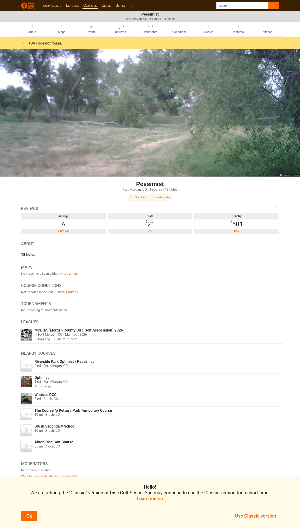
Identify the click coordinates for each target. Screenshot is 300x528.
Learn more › (150, 498)
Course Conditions (150, 285)
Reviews (150, 208)
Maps (150, 267)
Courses (90, 5)
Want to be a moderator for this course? (49, 476)
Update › (72, 292)
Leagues (72, 5)
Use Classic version (255, 516)
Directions (138, 197)
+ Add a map (69, 273)
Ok (29, 516)
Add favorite (161, 197)
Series (120, 5)
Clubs (106, 5)
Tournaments (51, 5)
